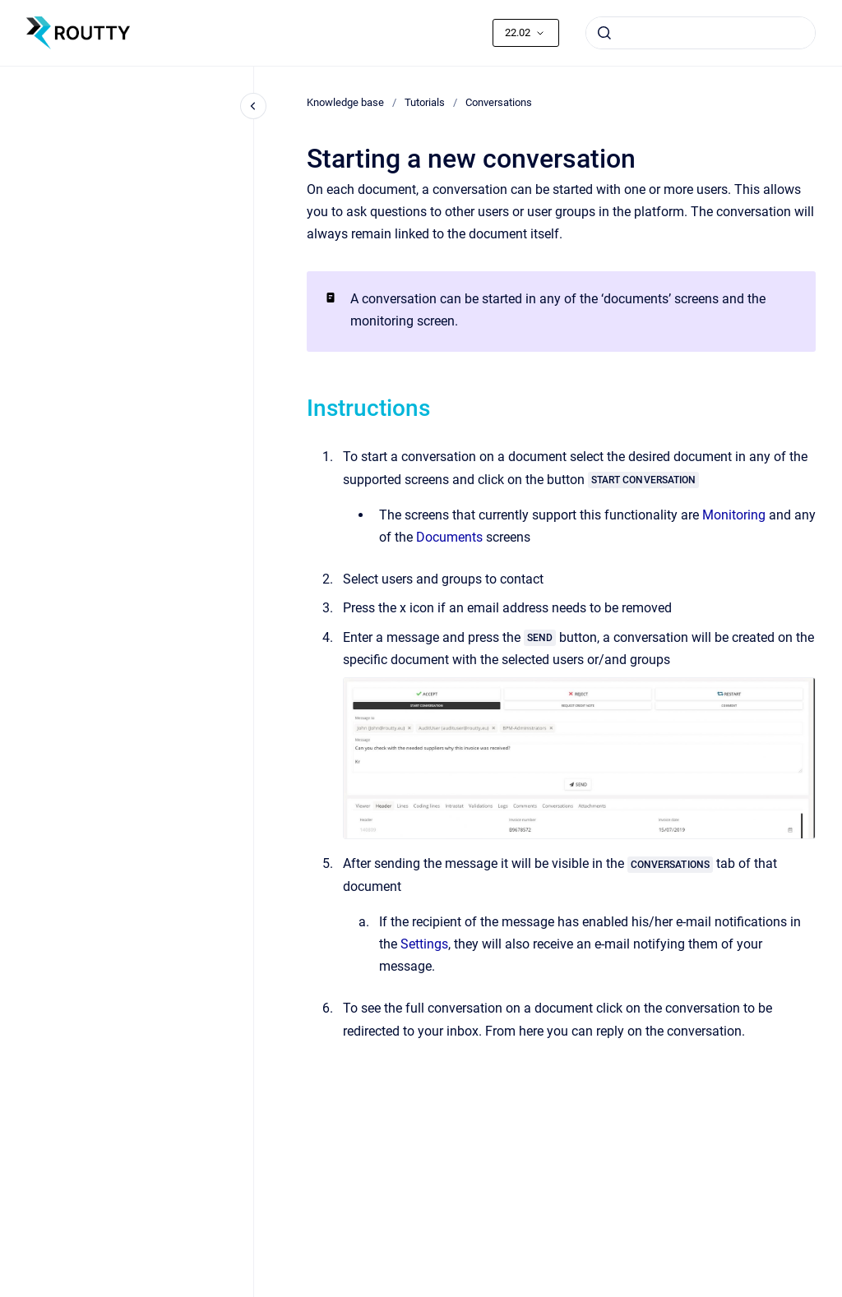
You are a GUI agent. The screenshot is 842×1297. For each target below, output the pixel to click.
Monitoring (734, 515)
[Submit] (604, 33)
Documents (449, 537)
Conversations (498, 102)
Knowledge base (345, 102)
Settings (424, 944)
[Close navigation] (253, 106)
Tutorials (425, 102)
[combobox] (700, 32)
